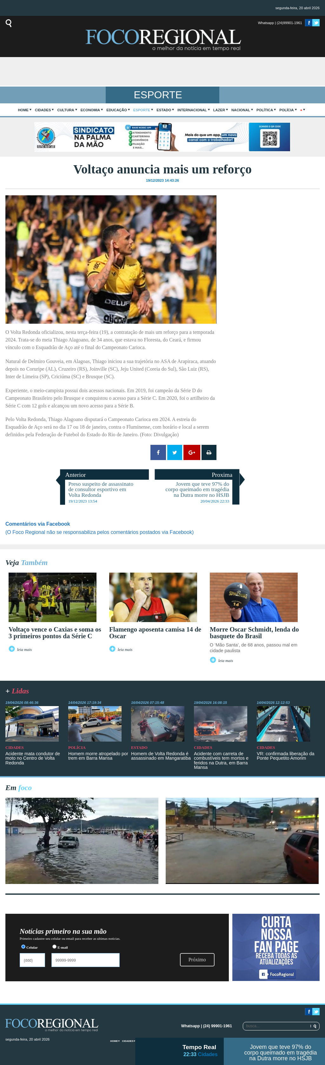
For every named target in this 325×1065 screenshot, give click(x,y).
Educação (116, 110)
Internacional (192, 110)
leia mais (24, 649)
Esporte (141, 110)
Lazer (219, 110)
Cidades (43, 110)
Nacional (240, 110)
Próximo (197, 959)
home (23, 110)
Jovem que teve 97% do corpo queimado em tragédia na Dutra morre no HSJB (280, 1053)
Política (264, 110)
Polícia (286, 110)
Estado (163, 110)
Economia (90, 110)
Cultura (65, 110)
